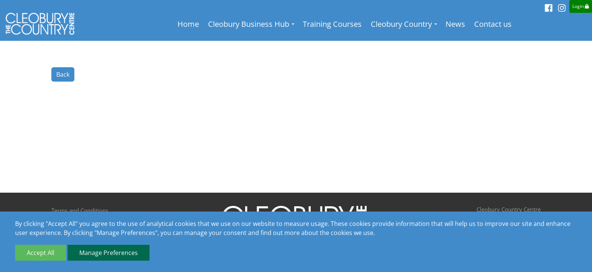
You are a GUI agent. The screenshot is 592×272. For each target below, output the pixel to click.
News (456, 24)
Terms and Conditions (79, 210)
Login (580, 6)
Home (188, 24)
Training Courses (332, 24)
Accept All (40, 253)
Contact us (493, 24)
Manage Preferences (108, 253)
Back (62, 75)
